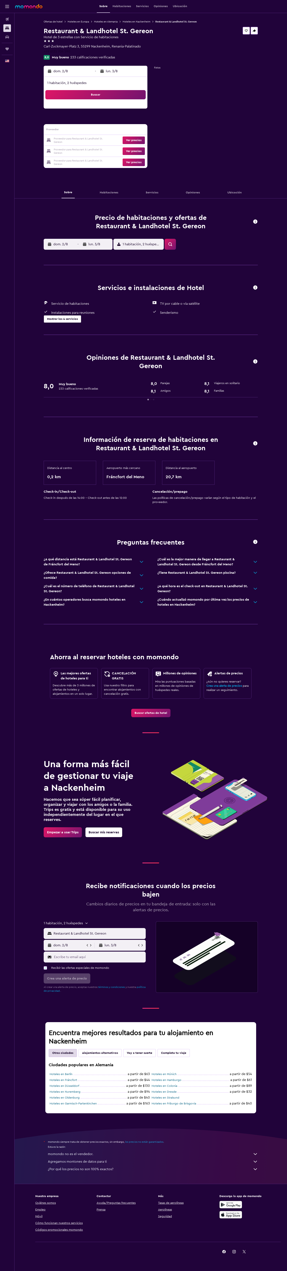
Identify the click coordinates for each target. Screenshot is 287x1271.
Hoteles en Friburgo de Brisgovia (174, 1103)
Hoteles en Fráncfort (63, 1080)
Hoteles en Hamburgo (166, 1080)
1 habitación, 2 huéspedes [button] (66, 83)
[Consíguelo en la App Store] (230, 1214)
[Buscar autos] (7, 37)
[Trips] (7, 49)
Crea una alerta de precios (224, 685)
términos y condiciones (111, 987)
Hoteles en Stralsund (165, 1097)
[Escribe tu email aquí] (98, 957)
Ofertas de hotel (53, 21)
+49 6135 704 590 (57, 51)
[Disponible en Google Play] (230, 1204)
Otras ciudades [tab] (62, 1053)
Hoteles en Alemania (106, 21)
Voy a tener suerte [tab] (139, 1053)
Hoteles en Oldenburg (65, 1097)
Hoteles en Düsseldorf (64, 1086)
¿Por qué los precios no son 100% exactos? (153, 1169)
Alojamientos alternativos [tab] (100, 1053)
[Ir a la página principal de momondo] (28, 6)
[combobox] (98, 933)
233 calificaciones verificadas (92, 57)
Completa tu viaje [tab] (173, 1053)
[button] (7, 6)
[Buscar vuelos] (7, 19)
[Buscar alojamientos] (7, 28)
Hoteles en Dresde (164, 1091)
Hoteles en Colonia (164, 1086)
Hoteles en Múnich (164, 1074)
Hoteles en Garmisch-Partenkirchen (73, 1103)
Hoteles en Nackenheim (136, 21)
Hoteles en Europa (78, 21)
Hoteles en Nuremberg (65, 1091)
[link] (150, 713)
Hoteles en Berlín (61, 1074)
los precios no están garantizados (144, 1142)
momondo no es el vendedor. (153, 1154)
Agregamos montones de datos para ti (153, 1161)
